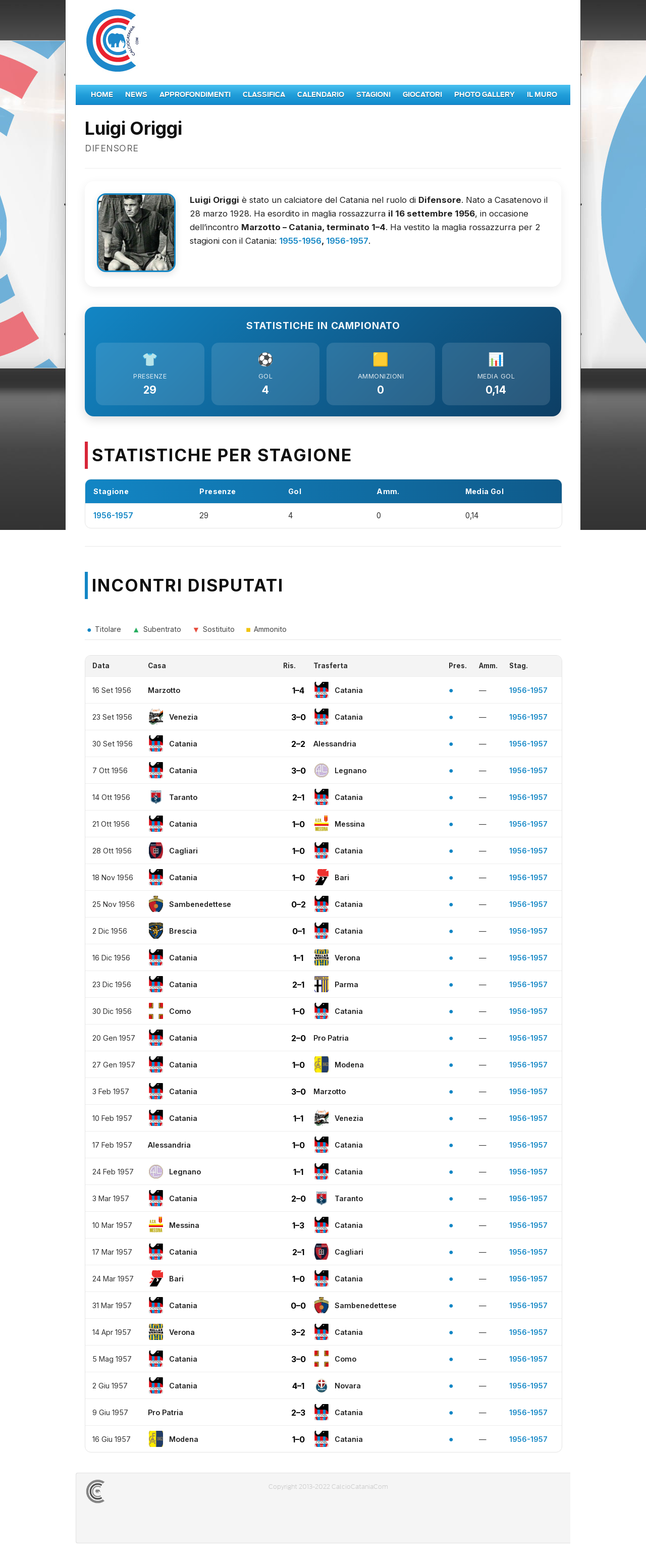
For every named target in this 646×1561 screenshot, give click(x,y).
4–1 (298, 1388)
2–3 (298, 1415)
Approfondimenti (195, 94)
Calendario (320, 94)
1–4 (298, 692)
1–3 (298, 1227)
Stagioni (373, 94)
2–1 (298, 799)
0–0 (298, 1308)
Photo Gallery (484, 94)
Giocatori (422, 94)
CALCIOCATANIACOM (132, 1494)
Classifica (264, 94)
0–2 (298, 906)
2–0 (298, 1040)
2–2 (298, 746)
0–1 (298, 933)
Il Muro (542, 94)
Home (102, 94)
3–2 (298, 1334)
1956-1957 (347, 241)
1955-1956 (300, 241)
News (136, 94)
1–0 (298, 826)
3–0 (298, 719)
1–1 (298, 960)
